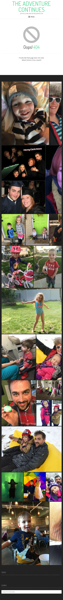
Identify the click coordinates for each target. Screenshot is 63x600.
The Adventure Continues (31, 6)
